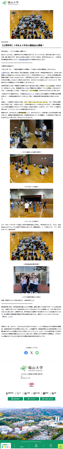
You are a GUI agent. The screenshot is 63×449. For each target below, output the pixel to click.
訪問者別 (21, 446)
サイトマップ (19, 393)
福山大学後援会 (27, 393)
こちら (43, 75)
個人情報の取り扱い (10, 393)
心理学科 (4, 73)
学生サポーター (30, 94)
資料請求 (16, 399)
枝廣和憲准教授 (23, 59)
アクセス (32, 399)
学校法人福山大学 (36, 393)
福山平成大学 (54, 393)
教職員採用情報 (45, 393)
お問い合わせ (49, 399)
